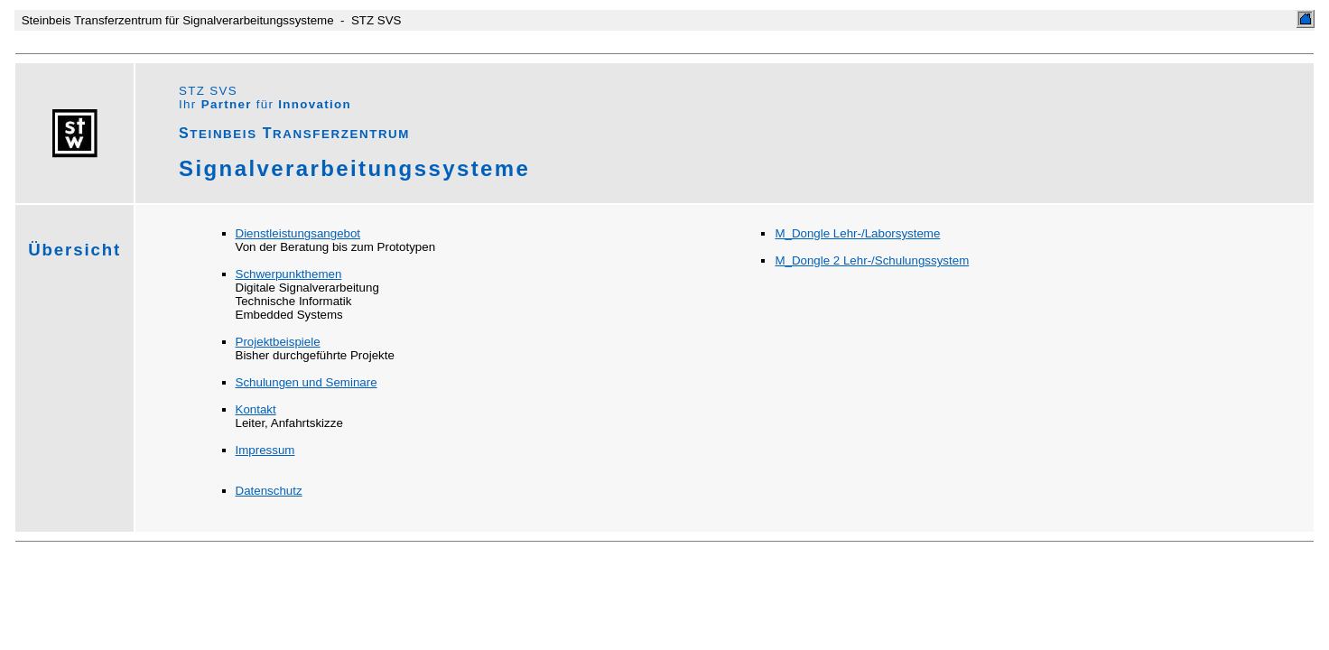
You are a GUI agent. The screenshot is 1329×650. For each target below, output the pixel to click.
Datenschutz (269, 490)
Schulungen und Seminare (306, 382)
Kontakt (256, 409)
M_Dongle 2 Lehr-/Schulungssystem (872, 260)
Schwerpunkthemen (289, 274)
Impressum (265, 450)
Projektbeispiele (278, 341)
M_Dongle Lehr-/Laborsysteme (857, 233)
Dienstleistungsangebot (298, 233)
